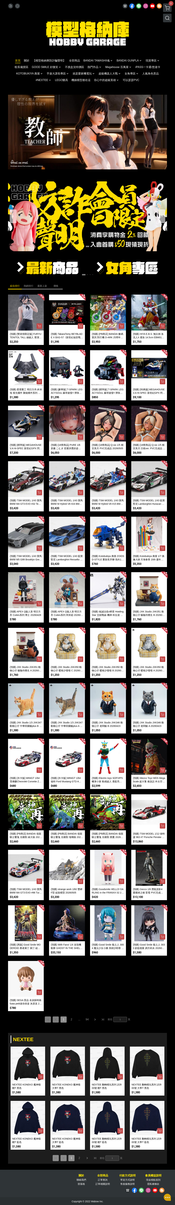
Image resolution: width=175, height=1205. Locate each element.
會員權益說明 (153, 1175)
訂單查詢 (102, 1180)
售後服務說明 (127, 1184)
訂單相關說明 (103, 1184)
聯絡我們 (81, 1180)
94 (87, 1019)
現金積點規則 (153, 1180)
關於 (81, 1175)
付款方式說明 (127, 1175)
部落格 (81, 1184)
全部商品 (102, 1175)
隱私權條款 (153, 1184)
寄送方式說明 (127, 1180)
